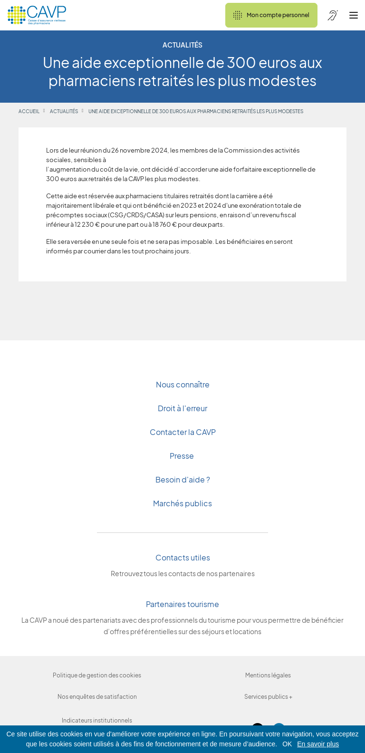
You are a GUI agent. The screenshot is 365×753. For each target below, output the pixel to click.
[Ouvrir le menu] (353, 15)
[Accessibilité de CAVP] (332, 15)
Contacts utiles (182, 557)
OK (287, 744)
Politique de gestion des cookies (97, 675)
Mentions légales (268, 675)
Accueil (29, 111)
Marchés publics (182, 503)
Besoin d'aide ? (182, 479)
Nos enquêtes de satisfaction (97, 696)
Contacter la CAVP (183, 432)
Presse (182, 456)
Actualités (64, 111)
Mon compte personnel (271, 15)
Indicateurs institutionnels (97, 720)
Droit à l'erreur (182, 408)
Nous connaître (183, 384)
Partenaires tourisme (182, 604)
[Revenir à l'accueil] (37, 15)
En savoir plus (318, 744)
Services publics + (268, 696)
